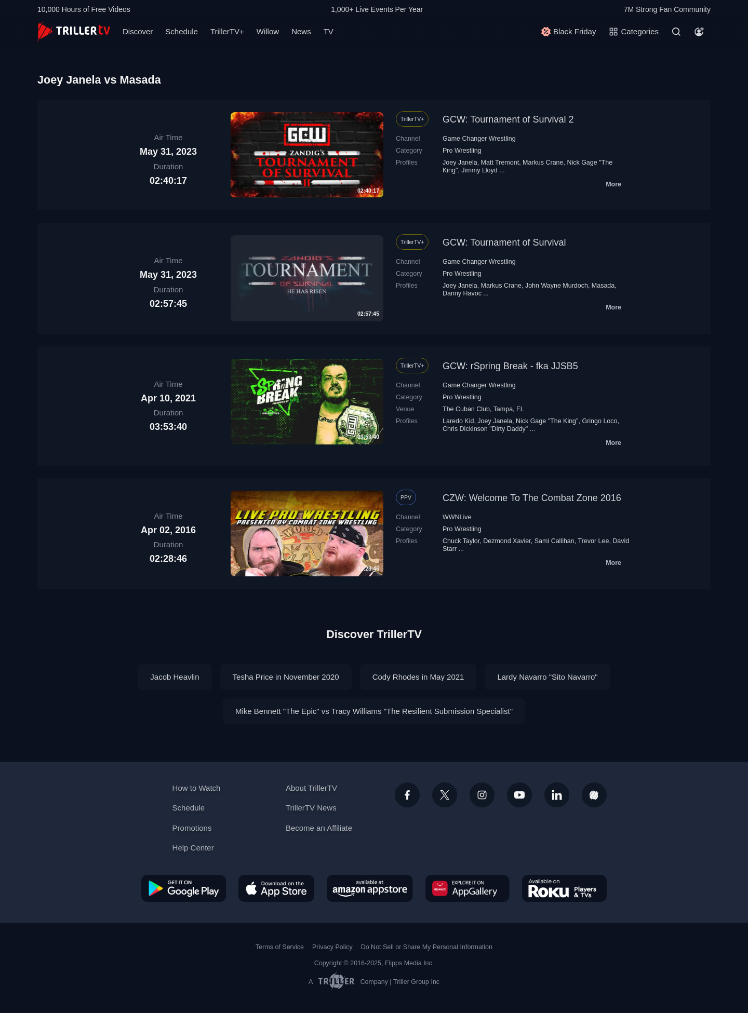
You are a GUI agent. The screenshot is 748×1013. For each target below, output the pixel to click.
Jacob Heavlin (174, 676)
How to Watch (196, 788)
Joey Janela (460, 162)
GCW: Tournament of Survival (504, 242)
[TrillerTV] (73, 31)
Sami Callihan (555, 541)
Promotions (192, 827)
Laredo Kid (458, 421)
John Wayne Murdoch (556, 285)
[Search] (676, 31)
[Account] (699, 31)
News (301, 31)
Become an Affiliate (319, 827)
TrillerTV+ (227, 31)
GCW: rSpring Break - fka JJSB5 (510, 366)
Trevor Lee (593, 541)
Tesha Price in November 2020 (286, 676)
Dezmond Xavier (507, 541)
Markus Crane (543, 162)
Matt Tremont (500, 162)
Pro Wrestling (462, 150)
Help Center (193, 847)
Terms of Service (280, 947)
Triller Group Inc (416, 981)
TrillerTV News (311, 807)
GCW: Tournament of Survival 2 (508, 119)
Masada (603, 285)
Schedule (181, 31)
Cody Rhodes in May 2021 (418, 676)
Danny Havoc (462, 293)
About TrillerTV (311, 788)
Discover (138, 31)
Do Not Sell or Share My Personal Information (426, 947)
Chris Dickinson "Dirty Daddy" (485, 429)
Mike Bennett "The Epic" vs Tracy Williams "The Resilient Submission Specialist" (374, 711)
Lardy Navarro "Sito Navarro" (547, 676)
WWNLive (457, 517)
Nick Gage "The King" (547, 421)
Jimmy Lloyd (479, 170)
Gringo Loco (599, 421)
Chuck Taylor (461, 541)
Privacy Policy (332, 947)
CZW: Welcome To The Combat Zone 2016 (532, 498)
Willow (268, 31)
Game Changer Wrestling (479, 138)
